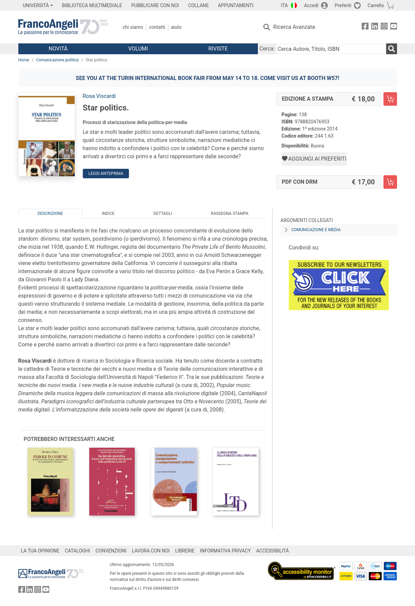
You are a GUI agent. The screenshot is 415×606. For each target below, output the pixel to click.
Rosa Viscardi (99, 96)
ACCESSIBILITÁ (272, 550)
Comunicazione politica (57, 60)
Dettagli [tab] (162, 213)
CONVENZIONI (110, 550)
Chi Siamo (133, 27)
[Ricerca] (391, 48)
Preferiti (343, 5)
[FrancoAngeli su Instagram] (384, 27)
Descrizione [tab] (50, 213)
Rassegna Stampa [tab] (229, 213)
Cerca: (267, 48)
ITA (284, 5)
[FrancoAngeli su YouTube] (393, 27)
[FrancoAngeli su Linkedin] (374, 27)
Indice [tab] (108, 213)
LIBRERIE (184, 550)
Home (23, 60)
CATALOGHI (77, 550)
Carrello (375, 5)
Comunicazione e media (316, 229)
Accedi (311, 5)
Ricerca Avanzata (294, 27)
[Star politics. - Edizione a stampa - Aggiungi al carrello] (390, 99)
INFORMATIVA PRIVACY (225, 550)
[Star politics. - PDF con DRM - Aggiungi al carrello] (390, 182)
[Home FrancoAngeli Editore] (63, 27)
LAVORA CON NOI (151, 550)
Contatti (157, 27)
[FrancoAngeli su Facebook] (365, 27)
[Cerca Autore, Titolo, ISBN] (331, 48)
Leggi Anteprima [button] (106, 173)
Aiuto (176, 27)
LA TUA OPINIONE (40, 550)
